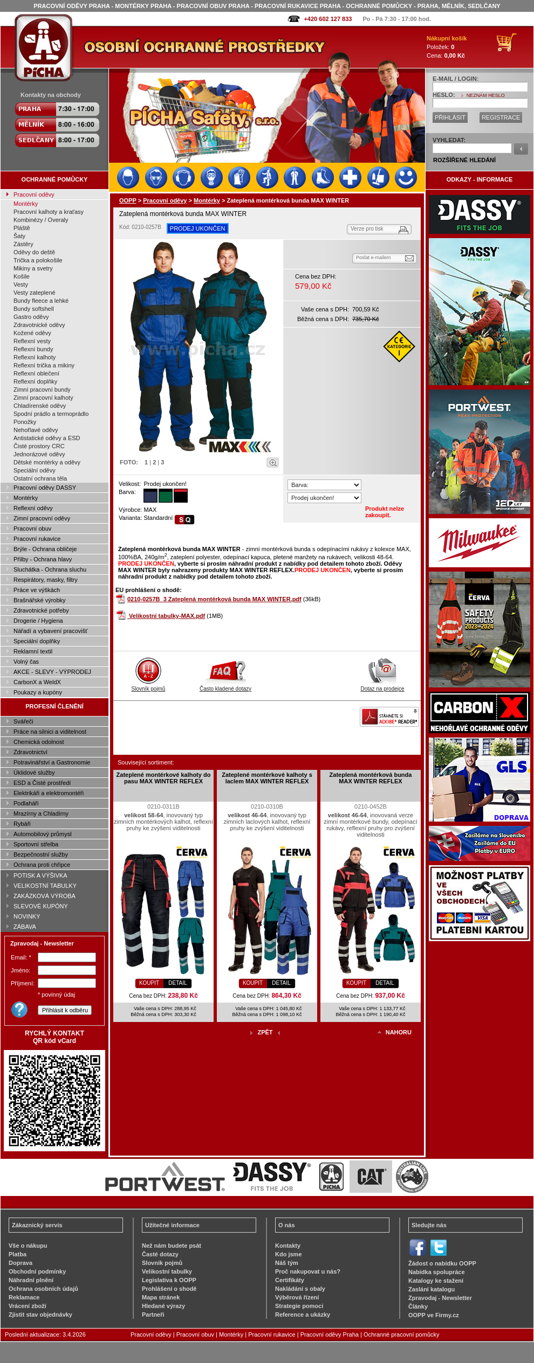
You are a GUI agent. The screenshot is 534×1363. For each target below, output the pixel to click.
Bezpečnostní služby (40, 854)
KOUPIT (149, 983)
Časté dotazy (160, 1254)
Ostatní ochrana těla (40, 478)
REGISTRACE (501, 117)
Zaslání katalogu (431, 1289)
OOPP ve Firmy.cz (433, 1315)
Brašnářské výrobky (39, 600)
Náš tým (286, 1263)
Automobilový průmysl (42, 834)
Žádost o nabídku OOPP (442, 1263)
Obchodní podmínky (37, 1271)
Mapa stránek (161, 1297)
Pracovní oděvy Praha (329, 1334)
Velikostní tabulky (167, 1271)
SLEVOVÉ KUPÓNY (40, 906)
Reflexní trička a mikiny (43, 365)
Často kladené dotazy (225, 686)
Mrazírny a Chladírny (41, 813)
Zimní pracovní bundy (42, 389)
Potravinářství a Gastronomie (51, 762)
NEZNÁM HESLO (486, 95)
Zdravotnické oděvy (39, 325)
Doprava (20, 1263)
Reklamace (24, 1297)
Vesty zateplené (34, 292)
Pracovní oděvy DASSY (44, 487)
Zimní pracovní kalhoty (43, 397)
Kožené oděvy (32, 333)
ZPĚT (264, 1032)
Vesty (20, 284)
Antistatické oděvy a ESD (46, 438)
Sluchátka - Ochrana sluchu (49, 569)
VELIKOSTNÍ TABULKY (45, 885)
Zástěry (23, 244)
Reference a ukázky (302, 1314)
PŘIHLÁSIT (450, 117)
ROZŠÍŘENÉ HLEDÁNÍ (464, 160)
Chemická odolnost (38, 742)
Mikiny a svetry (33, 268)
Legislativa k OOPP (169, 1280)
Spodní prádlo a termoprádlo (50, 414)
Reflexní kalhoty (34, 357)
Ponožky (24, 422)
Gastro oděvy (31, 317)
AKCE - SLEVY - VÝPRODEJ (52, 672)
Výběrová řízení (297, 1297)
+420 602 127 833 (328, 19)
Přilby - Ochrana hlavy (42, 559)
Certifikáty (289, 1280)
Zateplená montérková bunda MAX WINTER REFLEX (371, 777)
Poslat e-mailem (373, 257)
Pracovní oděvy (33, 194)
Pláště (21, 228)
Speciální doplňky (36, 641)
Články (418, 1306)
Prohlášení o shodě (169, 1288)
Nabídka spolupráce (436, 1272)
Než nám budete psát (171, 1245)
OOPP (127, 200)
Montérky (25, 203)
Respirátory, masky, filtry (45, 579)
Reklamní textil (32, 651)
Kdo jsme (288, 1254)
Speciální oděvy (34, 470)
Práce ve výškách (36, 590)
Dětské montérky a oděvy (46, 462)
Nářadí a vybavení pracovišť (50, 631)
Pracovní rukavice (36, 539)
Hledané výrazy (163, 1306)
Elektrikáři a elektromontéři (48, 793)
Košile (21, 276)
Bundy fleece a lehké (41, 300)
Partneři (153, 1314)
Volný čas (26, 661)
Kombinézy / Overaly (40, 220)
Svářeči (23, 721)
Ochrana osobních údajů (43, 1288)
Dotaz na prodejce (382, 686)
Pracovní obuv (32, 528)
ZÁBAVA (24, 926)
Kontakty (287, 1245)
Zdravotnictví (30, 752)
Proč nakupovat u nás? (307, 1271)
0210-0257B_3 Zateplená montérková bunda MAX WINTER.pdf (214, 599)
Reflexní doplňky (35, 381)
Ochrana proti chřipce (41, 864)
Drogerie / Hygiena (38, 620)
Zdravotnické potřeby (41, 610)
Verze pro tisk (367, 229)
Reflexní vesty (32, 341)
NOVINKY (26, 916)
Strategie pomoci (299, 1306)
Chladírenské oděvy (39, 405)
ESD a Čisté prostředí (42, 783)
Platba (17, 1254)
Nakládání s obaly (300, 1288)
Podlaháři (25, 803)
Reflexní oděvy (33, 508)
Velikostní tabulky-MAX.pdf (167, 616)
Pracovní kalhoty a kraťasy (48, 211)
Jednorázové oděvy (39, 454)
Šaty (19, 236)
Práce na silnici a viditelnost (49, 731)
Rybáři (22, 823)
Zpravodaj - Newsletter (440, 1298)
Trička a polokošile (38, 260)
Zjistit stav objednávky (40, 1314)
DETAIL (177, 983)
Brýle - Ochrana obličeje (45, 549)
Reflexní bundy (33, 349)
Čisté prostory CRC (39, 446)
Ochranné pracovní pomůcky (402, 1334)
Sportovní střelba (35, 844)
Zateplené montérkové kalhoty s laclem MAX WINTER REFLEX (267, 777)
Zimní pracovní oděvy (41, 518)
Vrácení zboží (27, 1306)
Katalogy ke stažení (435, 1280)
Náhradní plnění (31, 1280)
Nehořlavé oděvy (35, 430)
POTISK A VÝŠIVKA (40, 875)
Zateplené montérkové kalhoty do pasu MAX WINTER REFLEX (164, 777)
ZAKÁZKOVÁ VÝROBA (44, 896)
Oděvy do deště (34, 252)
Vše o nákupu (28, 1245)
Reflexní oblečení (36, 373)
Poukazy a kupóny (37, 692)
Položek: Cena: (447, 47)
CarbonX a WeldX (37, 682)
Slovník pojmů (149, 686)
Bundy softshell (33, 308)
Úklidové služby (33, 772)
